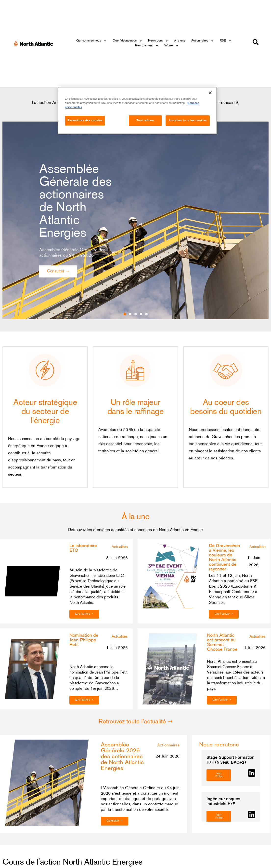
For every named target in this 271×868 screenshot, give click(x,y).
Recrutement (146, 45)
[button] (124, 321)
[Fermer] (210, 92)
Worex (171, 45)
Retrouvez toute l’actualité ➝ (136, 722)
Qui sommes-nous (91, 40)
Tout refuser (145, 120)
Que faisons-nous (127, 40)
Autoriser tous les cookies (187, 120)
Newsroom (158, 40)
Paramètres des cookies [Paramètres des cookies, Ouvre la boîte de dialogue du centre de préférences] (85, 120)
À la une (179, 40)
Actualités (120, 547)
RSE (226, 40)
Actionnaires (202, 40)
